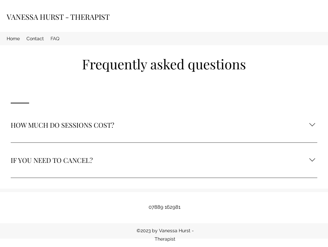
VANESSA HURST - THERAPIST (58, 17)
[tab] (20, 92)
